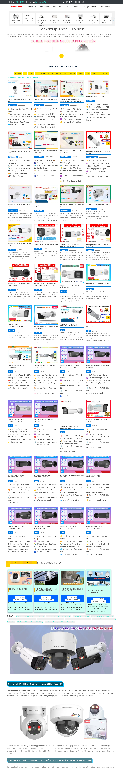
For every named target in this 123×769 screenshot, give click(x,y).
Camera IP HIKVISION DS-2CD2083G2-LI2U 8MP (42, 527)
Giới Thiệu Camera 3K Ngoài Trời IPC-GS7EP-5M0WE (46, 590)
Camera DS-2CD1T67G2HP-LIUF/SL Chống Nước (71, 286)
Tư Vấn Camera (104, 7)
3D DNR (30, 73)
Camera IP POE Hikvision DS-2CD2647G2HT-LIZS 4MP (17, 420)
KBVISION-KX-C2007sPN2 (81, 616)
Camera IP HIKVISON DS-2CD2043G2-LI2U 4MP (72, 476)
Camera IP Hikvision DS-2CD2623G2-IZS (72, 205)
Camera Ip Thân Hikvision (62, 66)
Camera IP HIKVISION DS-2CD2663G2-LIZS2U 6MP (46, 420)
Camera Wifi (31, 7)
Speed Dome (72, 73)
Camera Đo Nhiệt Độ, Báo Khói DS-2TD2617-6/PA (46, 327)
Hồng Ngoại (54, 73)
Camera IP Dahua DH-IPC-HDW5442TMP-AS (21, 619)
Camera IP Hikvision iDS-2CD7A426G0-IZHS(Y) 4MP (68, 325)
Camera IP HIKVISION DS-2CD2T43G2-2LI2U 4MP (94, 527)
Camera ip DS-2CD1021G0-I (95, 96)
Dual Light (42, 73)
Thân (93, 73)
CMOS (99, 73)
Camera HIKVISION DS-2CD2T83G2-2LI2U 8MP (97, 420)
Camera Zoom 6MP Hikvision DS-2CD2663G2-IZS (71, 151)
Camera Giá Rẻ (40, 2)
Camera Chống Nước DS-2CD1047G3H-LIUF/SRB (16, 325)
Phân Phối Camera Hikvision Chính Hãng (78, 619)
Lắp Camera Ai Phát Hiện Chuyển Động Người (23, 78)
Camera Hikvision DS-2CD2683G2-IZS (45, 100)
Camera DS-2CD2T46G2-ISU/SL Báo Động (45, 206)
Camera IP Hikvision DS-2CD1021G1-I (46, 244)
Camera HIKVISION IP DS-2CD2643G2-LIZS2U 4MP (98, 366)
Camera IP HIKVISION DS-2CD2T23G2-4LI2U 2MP (68, 527)
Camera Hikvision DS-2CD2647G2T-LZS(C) (20, 244)
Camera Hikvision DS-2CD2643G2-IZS (19, 205)
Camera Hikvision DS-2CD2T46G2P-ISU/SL (98, 152)
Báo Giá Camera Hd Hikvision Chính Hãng (50, 619)
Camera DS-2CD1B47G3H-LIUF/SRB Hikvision (97, 284)
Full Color (63, 73)
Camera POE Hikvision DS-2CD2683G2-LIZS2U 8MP (69, 427)
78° (48, 73)
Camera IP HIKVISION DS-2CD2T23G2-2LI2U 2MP (16, 476)
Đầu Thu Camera (73, 7)
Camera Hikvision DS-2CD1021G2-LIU (19, 100)
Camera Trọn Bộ (57, 7)
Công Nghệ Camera (89, 7)
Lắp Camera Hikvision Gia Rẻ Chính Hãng (30, 622)
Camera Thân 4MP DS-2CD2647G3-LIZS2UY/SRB (19, 284)
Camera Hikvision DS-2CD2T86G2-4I (98, 205)
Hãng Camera (44, 7)
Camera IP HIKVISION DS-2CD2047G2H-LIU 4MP (94, 476)
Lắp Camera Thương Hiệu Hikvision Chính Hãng (59, 622)
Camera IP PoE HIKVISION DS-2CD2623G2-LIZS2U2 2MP (70, 366)
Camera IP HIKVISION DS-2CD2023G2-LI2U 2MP (42, 476)
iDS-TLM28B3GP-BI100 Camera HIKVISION (96, 326)
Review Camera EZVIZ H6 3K (20, 589)
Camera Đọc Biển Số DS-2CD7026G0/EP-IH (16, 366)
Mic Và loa (18, 73)
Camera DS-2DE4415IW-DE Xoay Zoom (59, 616)
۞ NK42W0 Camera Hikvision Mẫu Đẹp (19, 152)
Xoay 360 (105, 73)
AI (35, 73)
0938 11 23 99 (19, 2)
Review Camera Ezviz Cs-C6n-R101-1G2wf (97, 592)
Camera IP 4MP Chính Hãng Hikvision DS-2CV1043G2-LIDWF (70, 100)
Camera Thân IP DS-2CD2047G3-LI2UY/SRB (97, 245)
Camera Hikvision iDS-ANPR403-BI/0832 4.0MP (45, 366)
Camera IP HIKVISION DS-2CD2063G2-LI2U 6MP (16, 527)
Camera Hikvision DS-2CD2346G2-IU (102, 616)
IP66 (25, 73)
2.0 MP (88, 73)
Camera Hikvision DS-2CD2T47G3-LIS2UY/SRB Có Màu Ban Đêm (45, 284)
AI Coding (80, 73)
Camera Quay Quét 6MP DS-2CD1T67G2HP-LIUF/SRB (69, 245)
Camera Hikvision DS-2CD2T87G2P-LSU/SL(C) (46, 151)
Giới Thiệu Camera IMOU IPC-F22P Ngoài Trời (73, 590)
